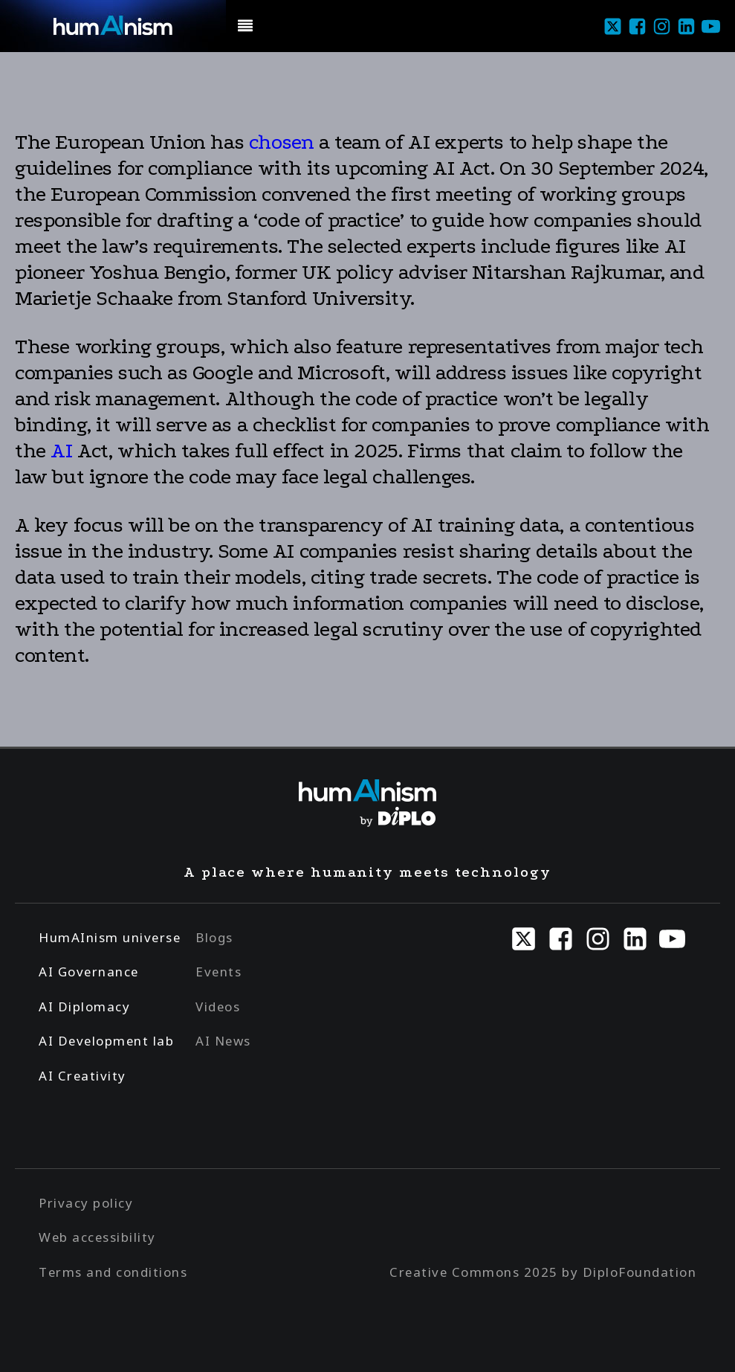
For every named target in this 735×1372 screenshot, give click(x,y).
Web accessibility (97, 1237)
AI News (223, 1040)
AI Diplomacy (84, 1006)
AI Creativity (82, 1075)
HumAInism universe (110, 937)
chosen (281, 142)
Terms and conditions (113, 1272)
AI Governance (89, 971)
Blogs (214, 937)
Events (218, 971)
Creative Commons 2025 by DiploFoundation (542, 1272)
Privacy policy (86, 1202)
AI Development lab (106, 1040)
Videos (217, 1006)
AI (61, 451)
